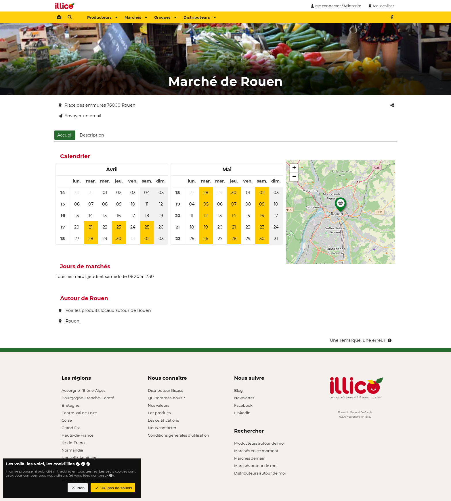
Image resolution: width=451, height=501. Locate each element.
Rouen (69, 321)
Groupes (165, 17)
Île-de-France (74, 442)
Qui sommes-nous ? (166, 398)
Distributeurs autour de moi (260, 473)
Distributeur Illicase (165, 390)
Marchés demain (249, 458)
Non (78, 488)
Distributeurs (200, 17)
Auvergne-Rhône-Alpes (83, 390)
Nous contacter (162, 427)
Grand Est (71, 427)
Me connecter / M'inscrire (335, 5)
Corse (67, 420)
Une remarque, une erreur (361, 340)
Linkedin (242, 412)
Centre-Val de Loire (79, 412)
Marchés (136, 17)
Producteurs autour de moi (259, 443)
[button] (340, 206)
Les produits (159, 412)
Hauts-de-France (77, 435)
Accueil (64, 135)
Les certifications (163, 420)
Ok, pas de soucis (113, 488)
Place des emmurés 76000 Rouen (97, 105)
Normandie (72, 450)
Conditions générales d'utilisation (178, 435)
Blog (238, 390)
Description (92, 135)
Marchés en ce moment (256, 450)
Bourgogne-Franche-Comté (88, 398)
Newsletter (244, 398)
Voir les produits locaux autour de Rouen (105, 310)
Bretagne (70, 405)
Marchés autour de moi (255, 465)
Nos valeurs (158, 405)
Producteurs (102, 17)
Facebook (243, 405)
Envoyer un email (80, 115)
